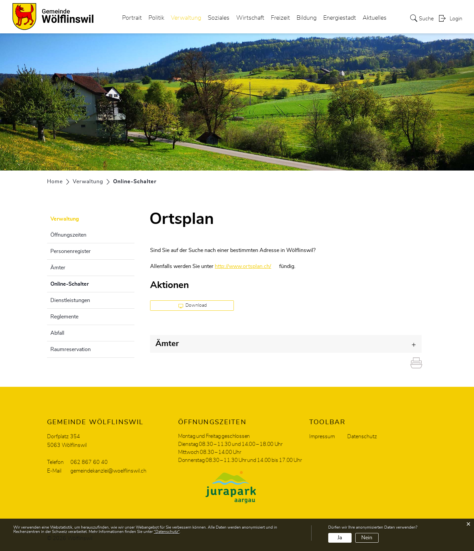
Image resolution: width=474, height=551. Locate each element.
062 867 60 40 (89, 462)
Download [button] (192, 305)
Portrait (132, 18)
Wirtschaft (250, 18)
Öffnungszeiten (68, 235)
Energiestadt (339, 18)
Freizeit (280, 18)
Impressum (322, 436)
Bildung (307, 18)
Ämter (57, 267)
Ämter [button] (167, 344)
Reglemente (64, 316)
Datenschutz (362, 436)
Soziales (218, 18)
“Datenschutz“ (166, 532)
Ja (340, 537)
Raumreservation (70, 349)
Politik (156, 18)
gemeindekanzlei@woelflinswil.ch (108, 471)
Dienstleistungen (70, 300)
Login (456, 18)
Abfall (57, 333)
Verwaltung (186, 18)
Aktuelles (375, 18)
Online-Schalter (86, 283)
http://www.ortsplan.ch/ (246, 266)
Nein (366, 537)
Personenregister (70, 251)
